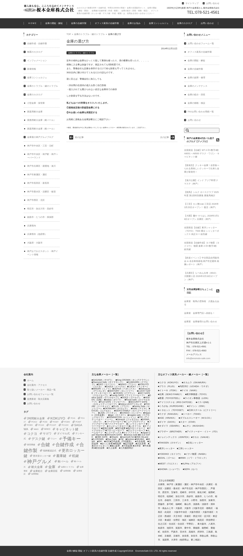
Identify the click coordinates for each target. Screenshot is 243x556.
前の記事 (79, 137)
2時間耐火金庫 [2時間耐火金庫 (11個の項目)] (36, 418)
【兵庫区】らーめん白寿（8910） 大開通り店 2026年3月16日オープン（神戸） (201, 276)
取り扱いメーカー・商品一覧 (41, 389)
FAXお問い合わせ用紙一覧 (201, 111)
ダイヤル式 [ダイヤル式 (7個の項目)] (63, 433)
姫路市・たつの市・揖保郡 (40, 217)
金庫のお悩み (134, 23)
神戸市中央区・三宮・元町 (40, 145)
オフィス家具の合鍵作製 (107, 23)
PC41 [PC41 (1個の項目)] (73, 418)
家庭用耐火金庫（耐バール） (41, 128)
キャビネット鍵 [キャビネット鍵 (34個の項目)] (67, 429)
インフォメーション (37, 60)
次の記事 (164, 137)
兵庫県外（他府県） (37, 234)
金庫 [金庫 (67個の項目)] (51, 467)
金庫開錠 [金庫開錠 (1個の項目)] (35, 474)
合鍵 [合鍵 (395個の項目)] (45, 444)
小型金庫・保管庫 (36, 103)
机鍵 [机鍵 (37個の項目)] (75, 456)
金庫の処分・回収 (196, 94)
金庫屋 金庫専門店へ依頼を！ (199, 313)
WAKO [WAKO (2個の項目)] (47, 429)
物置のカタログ (35, 52)
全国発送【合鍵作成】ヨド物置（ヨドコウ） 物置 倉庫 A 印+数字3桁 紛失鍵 (201, 246)
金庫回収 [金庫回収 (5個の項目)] (53, 471)
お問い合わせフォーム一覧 (201, 43)
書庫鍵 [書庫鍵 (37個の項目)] (61, 456)
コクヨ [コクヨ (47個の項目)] (32, 434)
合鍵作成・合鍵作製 (37, 43)
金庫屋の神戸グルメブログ (40, 137)
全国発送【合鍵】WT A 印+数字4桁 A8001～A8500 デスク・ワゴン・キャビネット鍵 (201, 153)
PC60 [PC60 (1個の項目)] (45, 422)
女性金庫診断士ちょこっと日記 (200, 291)
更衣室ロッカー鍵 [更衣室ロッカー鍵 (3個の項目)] (42, 456)
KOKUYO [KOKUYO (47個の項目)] (57, 418)
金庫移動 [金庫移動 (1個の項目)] (67, 471)
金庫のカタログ (184, 23)
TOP (68, 34)
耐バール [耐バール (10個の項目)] (63, 461)
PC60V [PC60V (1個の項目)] (67, 422)
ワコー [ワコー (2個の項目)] (54, 439)
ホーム (30, 380)
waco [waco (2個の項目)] (36, 429)
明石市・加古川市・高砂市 (40, 208)
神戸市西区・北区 (36, 200)
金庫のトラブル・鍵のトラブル (89, 34)
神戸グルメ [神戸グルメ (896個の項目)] (39, 461)
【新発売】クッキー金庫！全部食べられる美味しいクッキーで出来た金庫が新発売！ (201, 168)
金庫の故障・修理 (196, 77)
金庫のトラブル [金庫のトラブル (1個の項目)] (67, 467)
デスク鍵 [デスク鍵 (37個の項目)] (38, 439)
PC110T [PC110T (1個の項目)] (53, 425)
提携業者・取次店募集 (38, 399)
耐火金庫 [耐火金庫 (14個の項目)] (37, 467)
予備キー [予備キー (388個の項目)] (71, 438)
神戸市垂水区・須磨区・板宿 (41, 191)
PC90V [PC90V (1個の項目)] (30, 425)
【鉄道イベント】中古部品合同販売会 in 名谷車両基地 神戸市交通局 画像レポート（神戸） (201, 261)
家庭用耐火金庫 (35, 111)
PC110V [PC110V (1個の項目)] (65, 425)
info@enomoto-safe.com (198, 358)
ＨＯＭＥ (32, 23)
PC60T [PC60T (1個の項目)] (56, 422)
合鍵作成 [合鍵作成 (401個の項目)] (65, 444)
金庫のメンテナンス (197, 86)
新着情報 (31, 69)
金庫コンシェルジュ (159, 23)
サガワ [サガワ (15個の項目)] (47, 433)
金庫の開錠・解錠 (54, 23)
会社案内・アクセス (37, 385)
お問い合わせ (207, 23)
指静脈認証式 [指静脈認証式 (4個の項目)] (49, 450)
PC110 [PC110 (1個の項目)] (41, 425)
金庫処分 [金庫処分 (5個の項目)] (38, 471)
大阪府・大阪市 (35, 242)
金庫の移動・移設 (196, 103)
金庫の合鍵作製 (78, 23)
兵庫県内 (31, 225)
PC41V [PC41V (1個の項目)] (34, 422)
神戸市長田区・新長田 (38, 183)
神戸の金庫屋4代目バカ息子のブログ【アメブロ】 (200, 140)
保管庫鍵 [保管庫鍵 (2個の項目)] (31, 444)
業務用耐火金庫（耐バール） (41, 120)
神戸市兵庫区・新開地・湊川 (41, 166)
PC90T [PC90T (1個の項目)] (78, 422)
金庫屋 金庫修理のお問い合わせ (200, 321)
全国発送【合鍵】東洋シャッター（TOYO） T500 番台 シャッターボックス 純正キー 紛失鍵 (201, 230)
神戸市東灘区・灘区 (37, 174)
